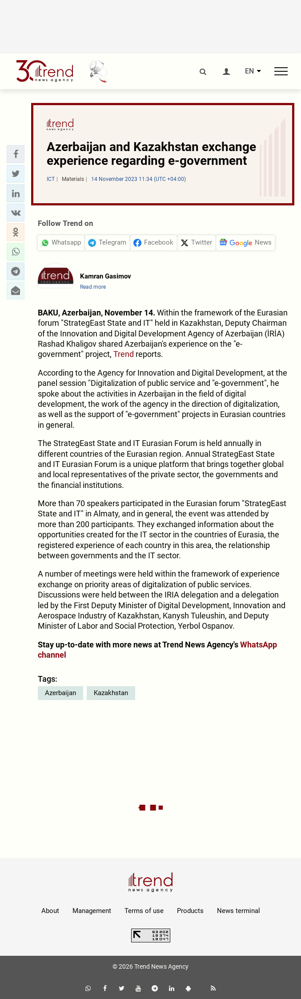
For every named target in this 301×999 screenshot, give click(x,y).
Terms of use (144, 911)
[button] (15, 154)
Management (91, 911)
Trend (123, 354)
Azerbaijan (60, 693)
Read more (93, 287)
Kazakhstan (111, 693)
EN (249, 71)
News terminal (238, 911)
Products (190, 911)
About (50, 911)
